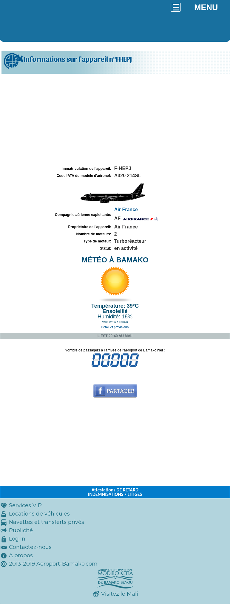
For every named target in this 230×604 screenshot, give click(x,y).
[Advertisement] (115, 120)
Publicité (21, 530)
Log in (17, 538)
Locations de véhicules (39, 513)
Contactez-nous (30, 547)
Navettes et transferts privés (46, 522)
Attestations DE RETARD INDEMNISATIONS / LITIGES (115, 492)
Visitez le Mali (119, 594)
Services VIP (25, 505)
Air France (126, 209)
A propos (21, 555)
